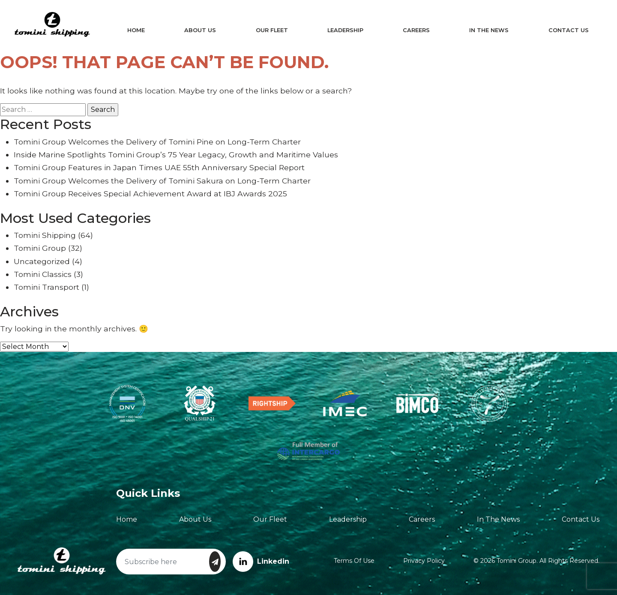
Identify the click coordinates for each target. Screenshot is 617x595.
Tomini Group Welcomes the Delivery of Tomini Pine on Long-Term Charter (157, 141)
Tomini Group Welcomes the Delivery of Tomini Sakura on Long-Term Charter (162, 180)
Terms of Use (354, 561)
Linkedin (261, 561)
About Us (202, 30)
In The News (486, 30)
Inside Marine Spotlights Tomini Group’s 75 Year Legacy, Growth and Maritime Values (176, 154)
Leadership (344, 30)
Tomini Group (40, 247)
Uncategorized (42, 261)
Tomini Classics (43, 274)
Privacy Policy (424, 561)
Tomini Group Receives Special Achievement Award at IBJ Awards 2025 (150, 193)
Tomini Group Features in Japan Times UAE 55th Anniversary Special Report (159, 167)
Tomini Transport (46, 286)
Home (138, 30)
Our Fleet (272, 30)
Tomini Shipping (45, 235)
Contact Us (564, 30)
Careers (414, 30)
